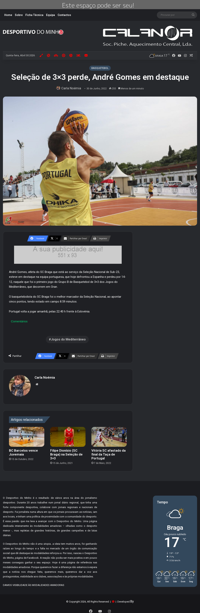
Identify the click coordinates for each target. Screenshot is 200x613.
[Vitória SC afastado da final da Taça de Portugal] (109, 435)
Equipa (50, 15)
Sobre (19, 15)
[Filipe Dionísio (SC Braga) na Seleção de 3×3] (68, 435)
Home (8, 15)
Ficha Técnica (34, 15)
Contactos (64, 15)
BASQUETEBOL (100, 68)
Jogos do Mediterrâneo (68, 339)
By (132, 599)
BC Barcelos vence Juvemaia (23, 450)
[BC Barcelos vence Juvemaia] (26, 435)
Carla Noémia (72, 88)
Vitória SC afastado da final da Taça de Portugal (108, 452)
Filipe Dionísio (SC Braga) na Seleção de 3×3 (66, 452)
